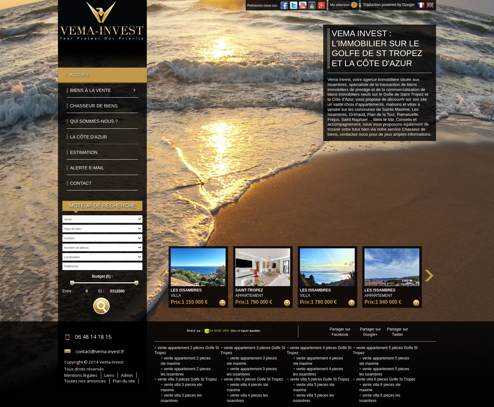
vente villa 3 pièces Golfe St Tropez (185, 379)
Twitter (293, 5)
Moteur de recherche (102, 206)
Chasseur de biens (94, 105)
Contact (80, 183)
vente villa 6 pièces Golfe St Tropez (384, 379)
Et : (101, 291)
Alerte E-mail (87, 167)
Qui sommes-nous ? (94, 121)
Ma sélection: (343, 5)
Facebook (284, 5)
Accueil (79, 74)
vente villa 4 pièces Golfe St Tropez (252, 379)
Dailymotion (312, 5)
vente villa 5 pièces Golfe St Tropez (318, 379)
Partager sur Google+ (370, 332)
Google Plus (321, 5)
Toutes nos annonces (85, 381)
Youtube (303, 5)
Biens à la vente (90, 90)
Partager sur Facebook (340, 332)
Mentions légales (80, 375)
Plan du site (124, 381)
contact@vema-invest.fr (100, 351)
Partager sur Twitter (397, 332)
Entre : (67, 291)
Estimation (83, 152)
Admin (127, 375)
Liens (109, 375)
